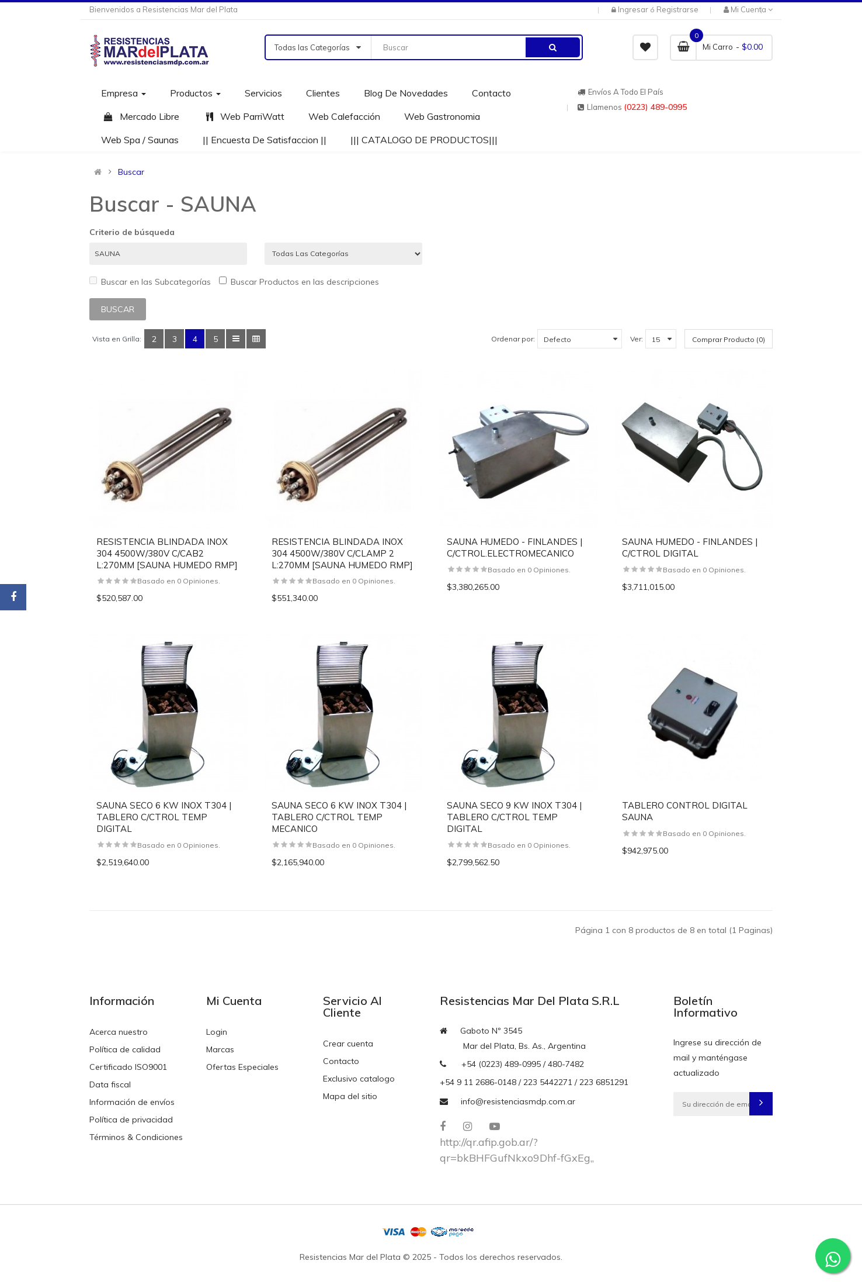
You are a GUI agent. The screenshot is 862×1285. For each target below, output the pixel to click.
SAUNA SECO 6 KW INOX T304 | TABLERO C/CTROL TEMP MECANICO (339, 817)
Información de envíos (132, 1102)
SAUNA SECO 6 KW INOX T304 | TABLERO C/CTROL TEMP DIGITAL (163, 817)
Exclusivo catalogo (359, 1078)
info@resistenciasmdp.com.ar (518, 1101)
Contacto (341, 1061)
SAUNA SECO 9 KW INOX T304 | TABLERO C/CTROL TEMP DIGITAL (514, 817)
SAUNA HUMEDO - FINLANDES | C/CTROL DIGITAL (689, 547)
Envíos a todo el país (620, 91)
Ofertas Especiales (242, 1067)
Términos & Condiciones (136, 1137)
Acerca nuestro (118, 1032)
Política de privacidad (131, 1119)
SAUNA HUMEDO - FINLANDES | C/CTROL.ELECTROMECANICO (514, 547)
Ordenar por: (513, 338)
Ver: (636, 338)
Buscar (131, 172)
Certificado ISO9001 (128, 1067)
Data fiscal (110, 1084)
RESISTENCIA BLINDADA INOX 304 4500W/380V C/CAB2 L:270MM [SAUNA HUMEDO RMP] (167, 553)
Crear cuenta (348, 1043)
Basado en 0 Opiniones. (178, 580)
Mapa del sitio (350, 1096)
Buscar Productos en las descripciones (299, 282)
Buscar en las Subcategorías (150, 282)
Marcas (220, 1049)
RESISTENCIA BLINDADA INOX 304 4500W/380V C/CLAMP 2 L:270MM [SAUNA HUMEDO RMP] (342, 553)
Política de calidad (125, 1049)
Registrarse (677, 9)
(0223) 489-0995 (655, 107)
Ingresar (634, 9)
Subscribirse (761, 1103)
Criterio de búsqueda (132, 232)
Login (216, 1032)
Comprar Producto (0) (728, 339)
